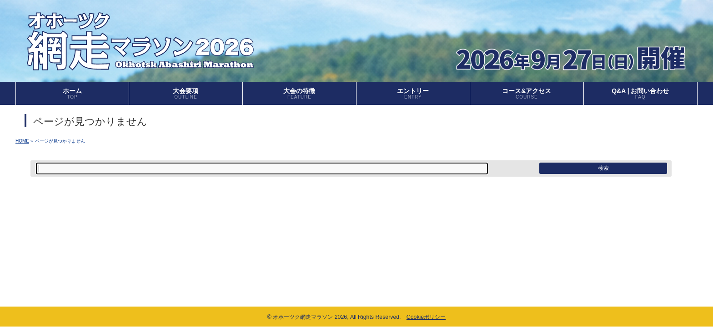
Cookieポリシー (426, 317)
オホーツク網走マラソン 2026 (310, 317)
